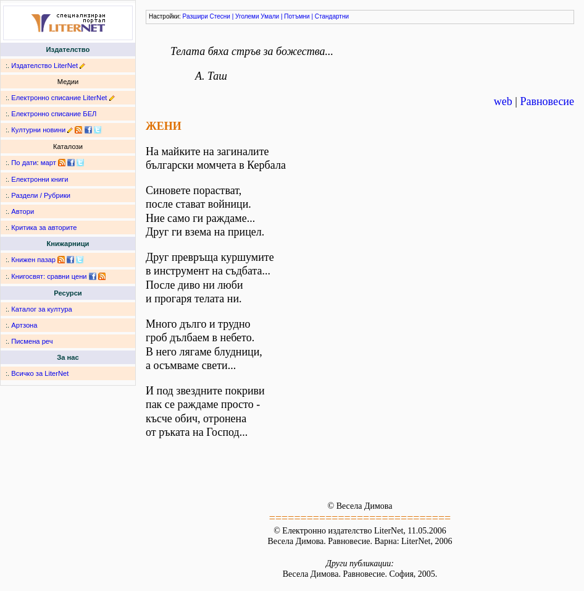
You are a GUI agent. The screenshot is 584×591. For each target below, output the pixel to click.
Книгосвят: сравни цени (48, 276)
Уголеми (247, 16)
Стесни (220, 16)
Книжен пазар (33, 259)
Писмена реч (31, 341)
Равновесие (547, 101)
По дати (23, 162)
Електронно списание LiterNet (59, 97)
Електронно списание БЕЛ (53, 113)
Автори (22, 211)
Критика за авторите (44, 227)
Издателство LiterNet (44, 65)
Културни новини (38, 130)
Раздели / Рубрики (40, 195)
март (48, 162)
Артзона (24, 325)
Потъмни (296, 16)
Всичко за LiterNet (40, 373)
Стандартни (332, 16)
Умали (270, 16)
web (503, 101)
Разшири (195, 16)
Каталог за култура (41, 309)
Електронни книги (39, 179)
